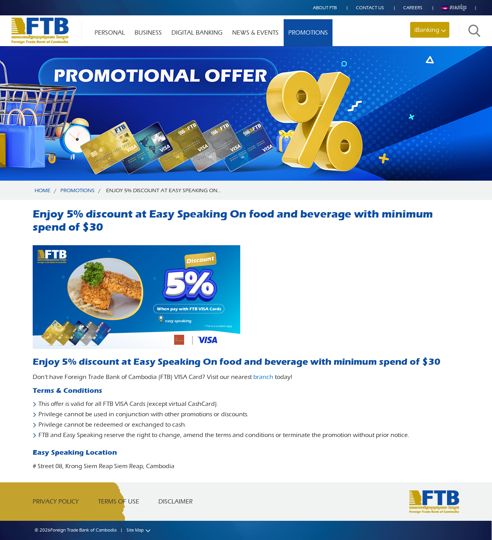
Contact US (370, 7)
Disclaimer (175, 501)
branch (263, 376)
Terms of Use (118, 501)
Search (474, 30)
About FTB (325, 7)
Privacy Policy (56, 501)
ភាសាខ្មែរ (454, 7)
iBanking (426, 29)
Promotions (308, 32)
